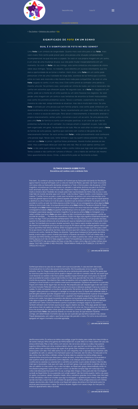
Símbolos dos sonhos (47, 31)
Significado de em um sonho (69, 39)
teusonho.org (67, 10)
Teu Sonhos (33, 31)
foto (58, 31)
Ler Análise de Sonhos (100, 251)
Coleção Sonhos (70, 23)
